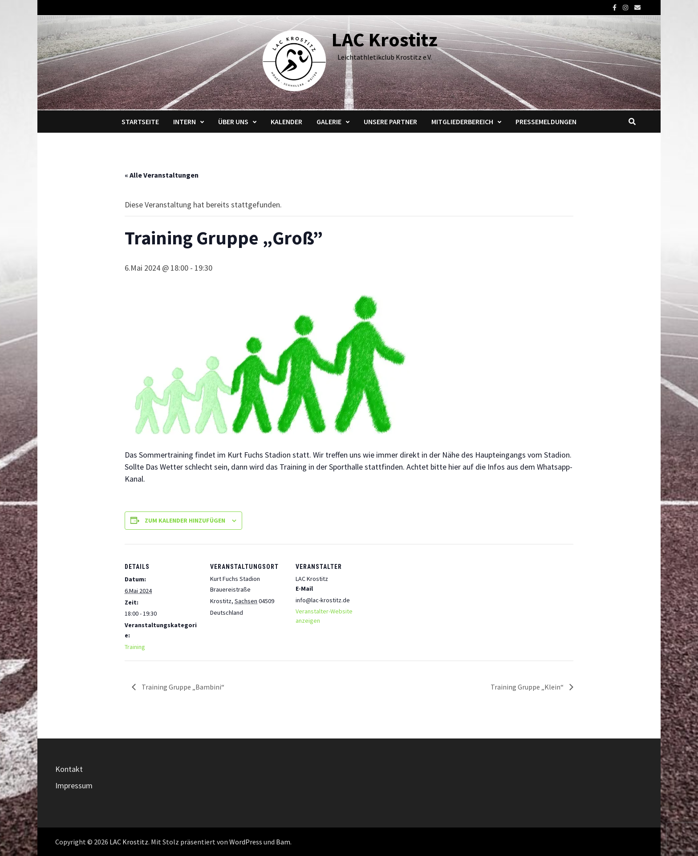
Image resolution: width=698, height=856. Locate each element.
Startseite (140, 121)
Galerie (329, 121)
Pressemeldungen (545, 121)
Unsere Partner (390, 121)
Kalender (286, 121)
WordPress (245, 841)
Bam (283, 841)
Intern (184, 121)
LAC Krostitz (385, 39)
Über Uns (233, 121)
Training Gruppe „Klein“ (528, 686)
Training (135, 647)
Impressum (74, 785)
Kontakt (69, 769)
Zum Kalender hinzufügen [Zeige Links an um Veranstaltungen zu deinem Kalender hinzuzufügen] (185, 520)
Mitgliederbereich (462, 121)
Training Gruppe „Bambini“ (182, 686)
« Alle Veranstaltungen (162, 174)
